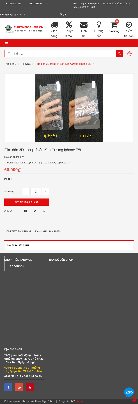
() (62, 14)
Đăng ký (19, 14)
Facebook (17, 266)
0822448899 (35, 3)
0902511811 (15, 3)
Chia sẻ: (8, 211)
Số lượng (8, 191)
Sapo (79, 401)
